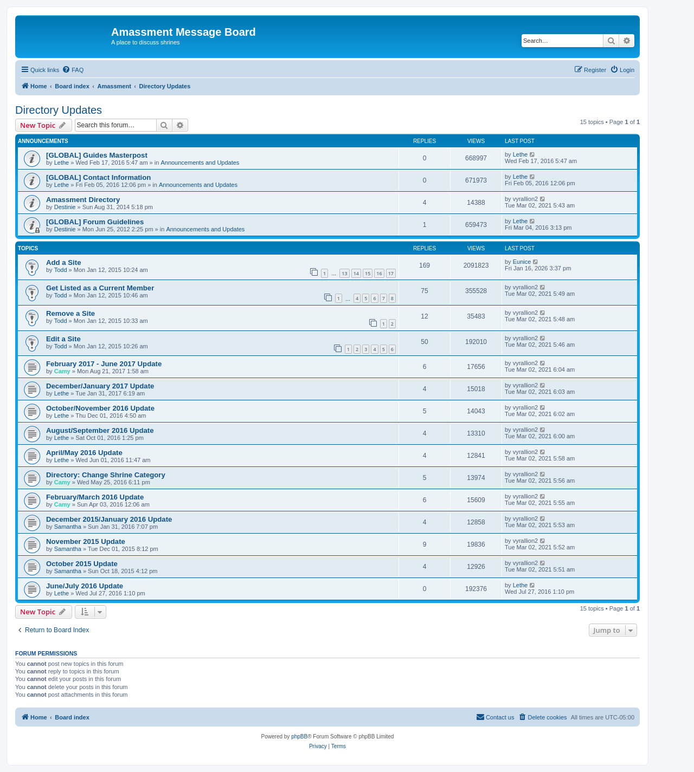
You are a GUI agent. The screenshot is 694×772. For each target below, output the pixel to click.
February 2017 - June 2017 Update (104, 364)
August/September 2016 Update (100, 430)
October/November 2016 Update (100, 408)
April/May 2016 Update (84, 453)
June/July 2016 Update (84, 586)
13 (344, 273)
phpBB (299, 736)
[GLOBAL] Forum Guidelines (95, 222)
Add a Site (63, 262)
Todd (60, 270)
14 (356, 273)
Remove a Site (70, 313)
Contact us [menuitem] (495, 717)
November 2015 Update (85, 541)
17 (391, 273)
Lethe (61, 162)
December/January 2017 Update (100, 386)
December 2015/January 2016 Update (109, 519)
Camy (62, 371)
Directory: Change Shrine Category (105, 475)
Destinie (65, 207)
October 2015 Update (82, 564)
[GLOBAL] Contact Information (98, 177)
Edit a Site (63, 339)
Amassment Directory (83, 200)
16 (379, 273)
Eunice (522, 261)
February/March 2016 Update (95, 497)
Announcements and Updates (199, 162)
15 (367, 273)
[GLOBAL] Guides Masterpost (96, 155)
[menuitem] (72, 69)
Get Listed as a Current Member (100, 288)
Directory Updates (58, 110)
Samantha (67, 526)
